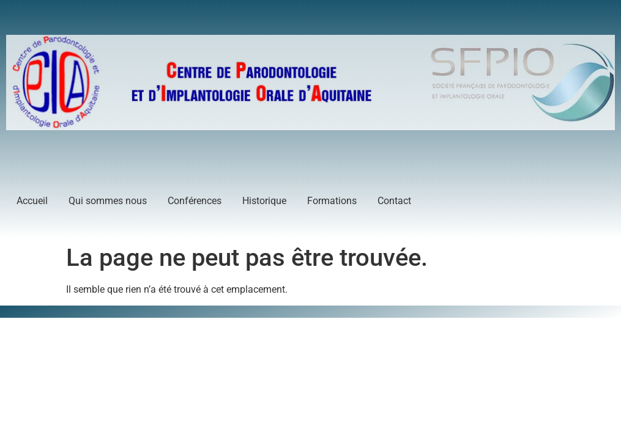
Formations (332, 201)
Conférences (194, 201)
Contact (394, 201)
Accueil (32, 201)
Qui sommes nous (108, 201)
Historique (264, 201)
